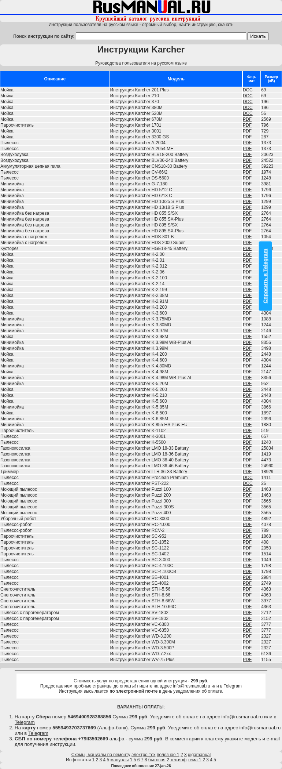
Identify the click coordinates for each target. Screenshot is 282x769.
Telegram (233, 686)
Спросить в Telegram (265, 276)
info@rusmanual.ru (191, 686)
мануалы (120, 759)
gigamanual (199, 754)
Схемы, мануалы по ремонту (100, 754)
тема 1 (194, 759)
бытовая (157, 759)
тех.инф (178, 759)
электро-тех (143, 754)
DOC (248, 90)
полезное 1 (168, 754)
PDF (247, 119)
